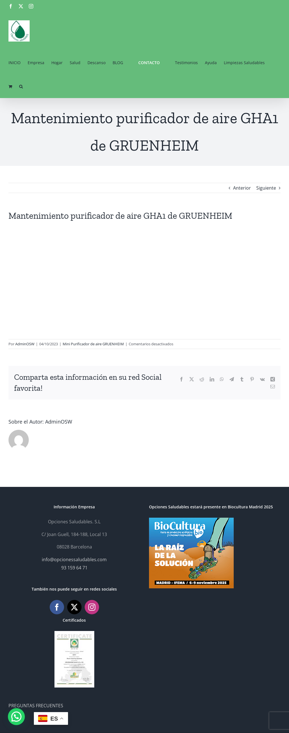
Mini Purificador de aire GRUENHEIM (93, 343)
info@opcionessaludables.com (74, 559)
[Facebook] (57, 607)
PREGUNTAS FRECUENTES (35, 705)
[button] (21, 86)
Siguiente (266, 188)
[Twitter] (74, 607)
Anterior (242, 188)
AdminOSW (24, 343)
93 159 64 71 (74, 568)
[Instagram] (92, 607)
